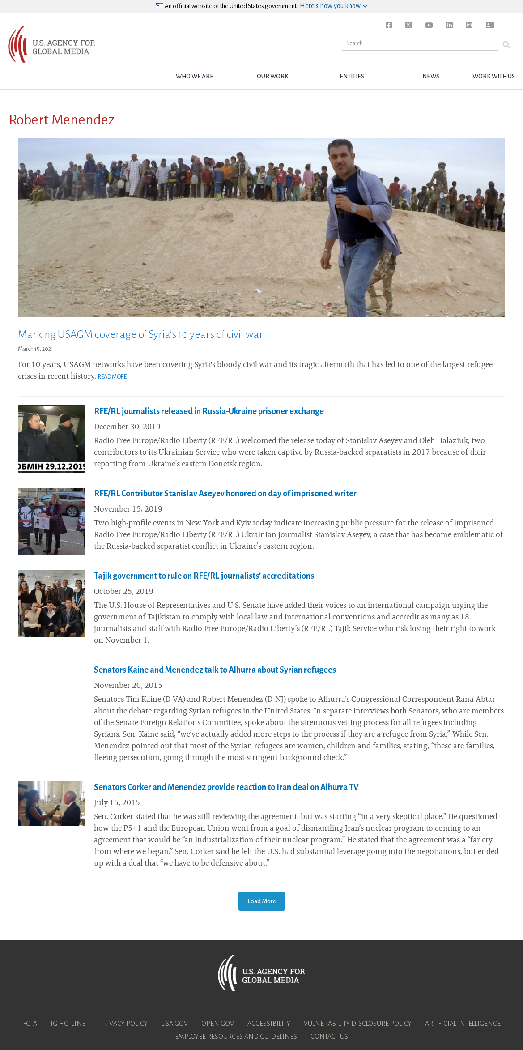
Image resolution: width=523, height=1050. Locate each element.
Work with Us (493, 76)
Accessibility (268, 1023)
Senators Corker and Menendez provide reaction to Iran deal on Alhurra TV (226, 787)
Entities (352, 76)
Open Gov (217, 1023)
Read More (112, 377)
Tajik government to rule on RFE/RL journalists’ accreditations (204, 576)
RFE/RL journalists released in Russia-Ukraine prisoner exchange (209, 411)
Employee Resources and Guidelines (236, 1036)
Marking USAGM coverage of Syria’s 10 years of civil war (140, 334)
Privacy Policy (123, 1023)
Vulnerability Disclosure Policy (358, 1023)
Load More (261, 901)
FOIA (30, 1023)
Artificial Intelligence (463, 1023)
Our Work (273, 76)
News (430, 76)
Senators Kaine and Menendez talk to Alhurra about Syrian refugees (215, 670)
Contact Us (329, 1036)
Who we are (194, 76)
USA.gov (174, 1023)
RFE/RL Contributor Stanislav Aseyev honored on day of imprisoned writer (225, 493)
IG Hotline (68, 1023)
